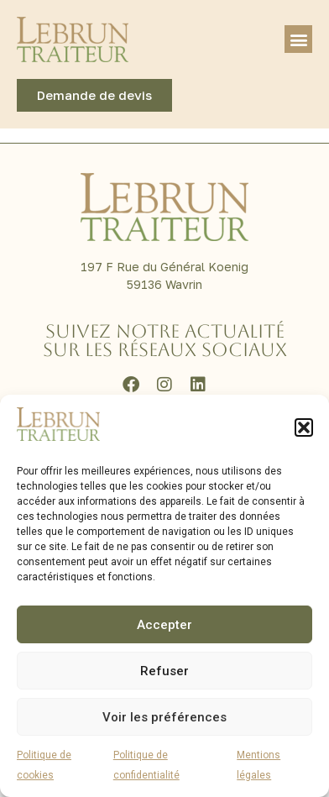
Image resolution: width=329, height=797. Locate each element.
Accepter (164, 624)
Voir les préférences (164, 717)
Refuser (164, 671)
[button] (303, 427)
